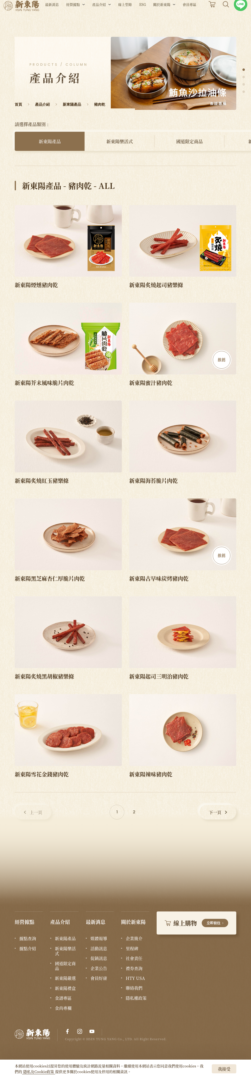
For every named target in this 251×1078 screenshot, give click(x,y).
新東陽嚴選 (65, 978)
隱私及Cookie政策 (38, 1071)
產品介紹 (99, 17)
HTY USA (135, 978)
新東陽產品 (50, 141)
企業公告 (98, 968)
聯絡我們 (134, 988)
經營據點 (73, 17)
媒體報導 (98, 938)
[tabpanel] (173, 73)
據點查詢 (27, 938)
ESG (142, 17)
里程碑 (132, 948)
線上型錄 (125, 17)
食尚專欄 (63, 1008)
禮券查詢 (134, 968)
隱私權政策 (136, 998)
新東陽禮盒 (65, 988)
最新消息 (52, 17)
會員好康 (98, 978)
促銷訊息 (98, 958)
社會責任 (134, 958)
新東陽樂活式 (119, 141)
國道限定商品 (189, 141)
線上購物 (196, 923)
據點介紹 (27, 948)
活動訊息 (98, 948)
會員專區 (189, 17)
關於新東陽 (161, 17)
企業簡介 (134, 938)
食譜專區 (63, 998)
